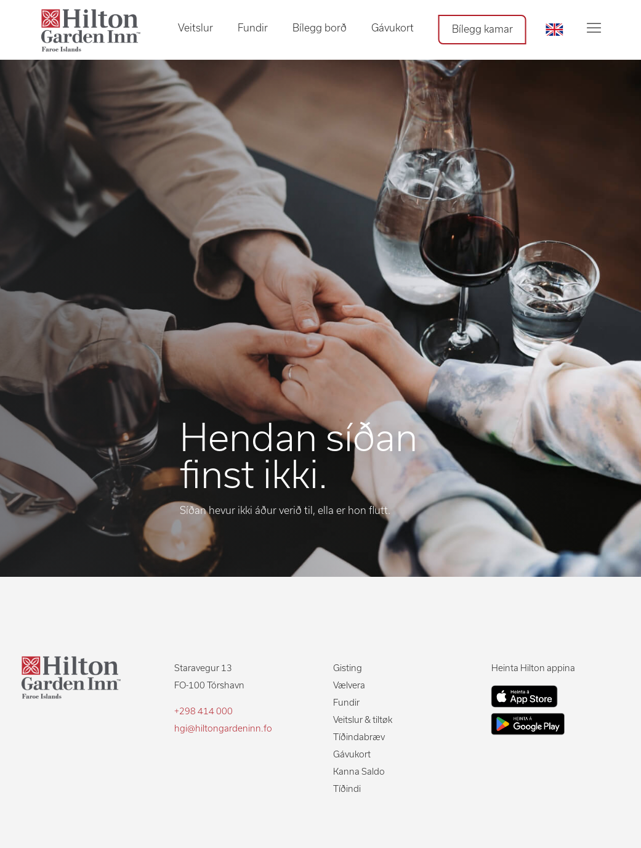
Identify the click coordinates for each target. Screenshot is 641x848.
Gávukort (392, 27)
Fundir (253, 27)
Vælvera (349, 685)
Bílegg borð (319, 27)
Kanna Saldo (359, 772)
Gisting (347, 668)
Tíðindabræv (359, 737)
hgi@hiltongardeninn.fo (223, 728)
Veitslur (195, 27)
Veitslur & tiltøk (362, 720)
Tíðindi (347, 789)
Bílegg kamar (482, 29)
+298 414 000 (203, 711)
